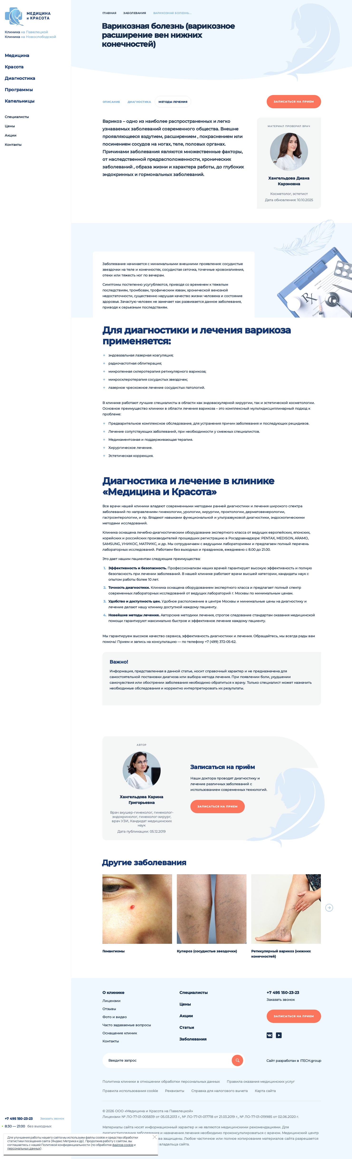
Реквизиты (174, 1090)
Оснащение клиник (119, 1033)
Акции (10, 135)
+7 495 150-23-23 (19, 1118)
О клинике (113, 992)
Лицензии (111, 1001)
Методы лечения (173, 102)
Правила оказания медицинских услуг (261, 1081)
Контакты (13, 144)
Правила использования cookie (130, 1090)
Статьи (186, 1027)
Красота (14, 67)
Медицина (17, 55)
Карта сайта (265, 1090)
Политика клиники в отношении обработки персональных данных (161, 1081)
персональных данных (23, 1148)
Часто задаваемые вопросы (126, 1025)
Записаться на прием (294, 101)
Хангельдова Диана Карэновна (288, 181)
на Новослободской (38, 37)
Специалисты (17, 117)
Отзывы (109, 1009)
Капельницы (19, 101)
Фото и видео (114, 1017)
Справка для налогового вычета (219, 1090)
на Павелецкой (34, 32)
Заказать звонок (52, 1118)
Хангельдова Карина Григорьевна (141, 800)
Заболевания (193, 1039)
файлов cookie (122, 1145)
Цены (10, 126)
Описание (111, 102)
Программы (19, 90)
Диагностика (20, 78)
